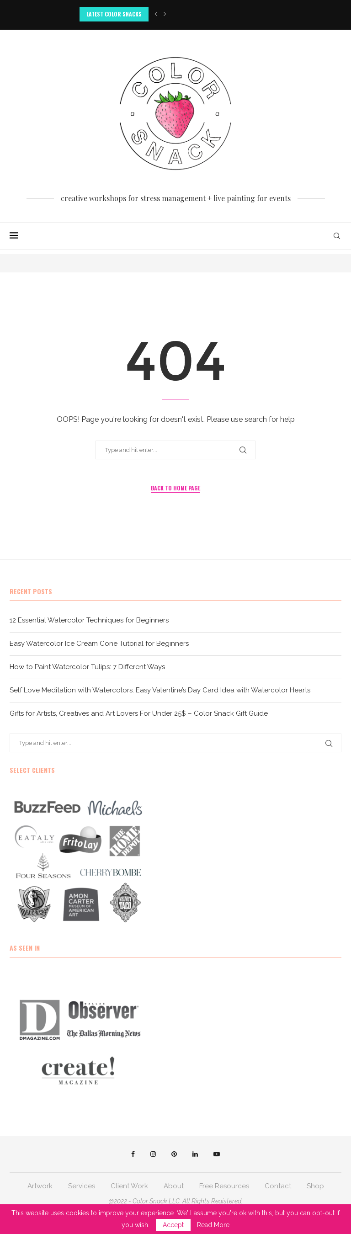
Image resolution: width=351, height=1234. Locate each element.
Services (81, 1186)
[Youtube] (216, 1154)
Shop (315, 1186)
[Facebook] (133, 1154)
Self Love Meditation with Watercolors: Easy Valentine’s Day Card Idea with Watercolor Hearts (160, 690)
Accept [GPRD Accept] (173, 1225)
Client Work (129, 1186)
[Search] (336, 236)
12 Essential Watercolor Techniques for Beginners (89, 620)
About (174, 1186)
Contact (278, 1186)
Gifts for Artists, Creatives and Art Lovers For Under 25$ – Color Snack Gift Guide (139, 713)
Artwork (40, 1186)
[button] (156, 14)
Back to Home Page (175, 488)
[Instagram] (153, 1154)
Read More (213, 1225)
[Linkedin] (195, 1154)
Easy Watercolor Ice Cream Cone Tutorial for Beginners (99, 643)
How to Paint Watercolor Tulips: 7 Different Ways (87, 667)
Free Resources (224, 1186)
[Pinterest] (174, 1154)
